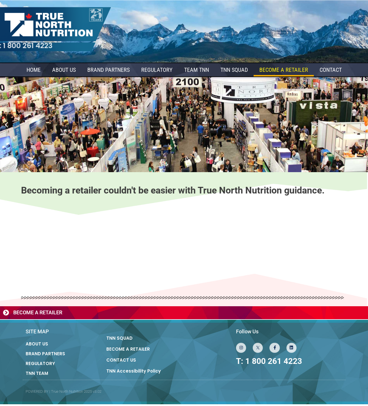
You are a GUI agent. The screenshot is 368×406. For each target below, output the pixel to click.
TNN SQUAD (234, 70)
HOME (34, 70)
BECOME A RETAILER (283, 70)
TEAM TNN (196, 70)
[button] (6, 124)
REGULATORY (157, 70)
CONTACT (331, 70)
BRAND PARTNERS (108, 70)
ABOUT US (64, 70)
